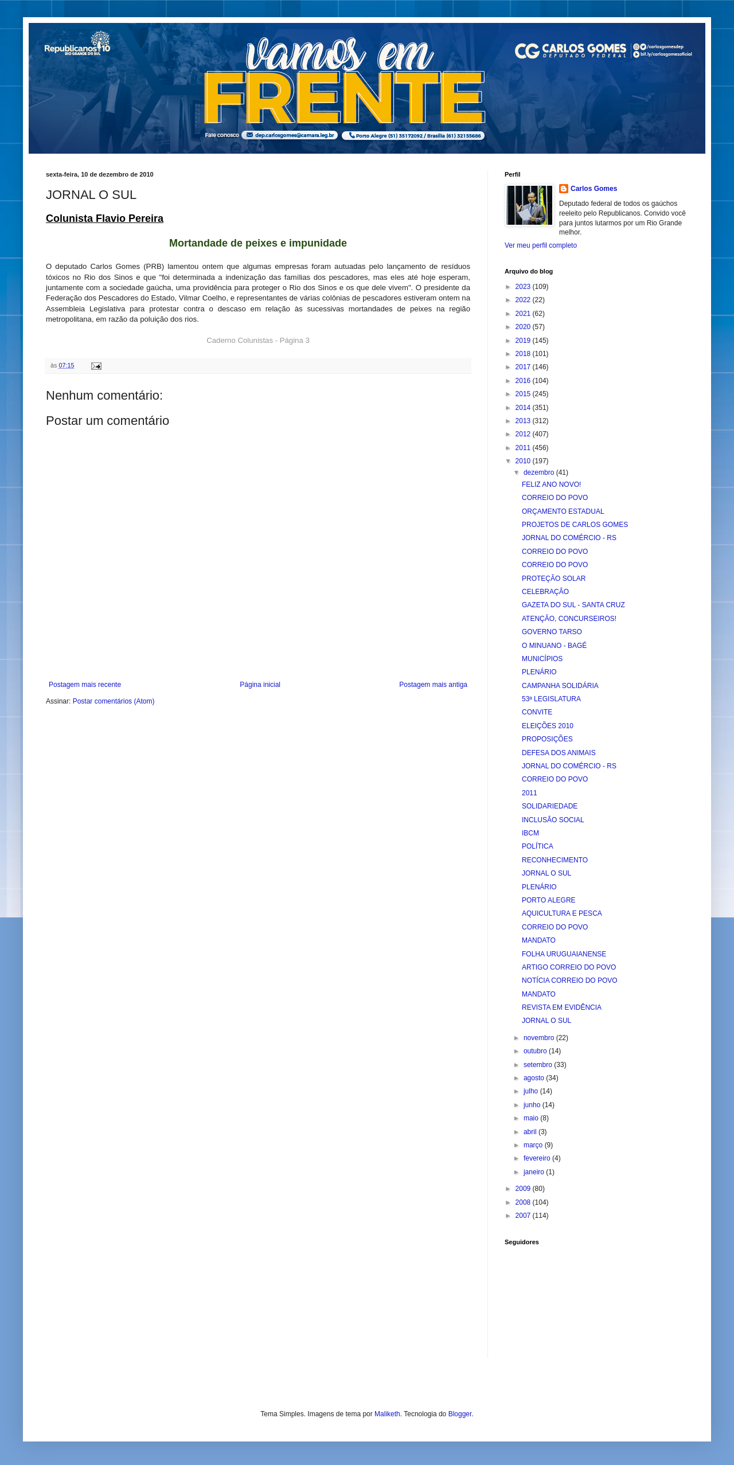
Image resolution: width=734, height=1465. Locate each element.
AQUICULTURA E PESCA (562, 913)
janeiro (535, 1172)
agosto (535, 1078)
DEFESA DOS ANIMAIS (559, 753)
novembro (540, 1038)
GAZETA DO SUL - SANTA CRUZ (573, 605)
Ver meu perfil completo (541, 245)
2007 (524, 1216)
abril (531, 1132)
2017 (524, 367)
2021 (524, 314)
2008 (524, 1202)
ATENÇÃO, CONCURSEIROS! (569, 619)
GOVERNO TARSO (552, 632)
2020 (524, 327)
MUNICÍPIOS (542, 659)
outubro (536, 1051)
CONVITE (537, 712)
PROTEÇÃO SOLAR (553, 579)
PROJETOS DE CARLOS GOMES (575, 525)
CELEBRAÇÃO (545, 592)
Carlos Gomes (594, 189)
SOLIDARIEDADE (549, 806)
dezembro (540, 472)
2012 (524, 434)
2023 (524, 287)
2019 (524, 341)
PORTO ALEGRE (549, 900)
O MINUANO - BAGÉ (554, 646)
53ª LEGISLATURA (551, 699)
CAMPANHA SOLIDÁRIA (560, 686)
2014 (524, 408)
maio (532, 1118)
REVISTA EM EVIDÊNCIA (562, 1007)
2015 (524, 394)
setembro (539, 1065)
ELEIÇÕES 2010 (547, 726)
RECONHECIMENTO (555, 860)
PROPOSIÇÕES (547, 739)
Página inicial (260, 685)
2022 (524, 300)
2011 (524, 448)
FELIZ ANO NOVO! (551, 484)
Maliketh (387, 1414)
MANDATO (539, 940)
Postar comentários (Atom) (114, 701)
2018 (524, 354)
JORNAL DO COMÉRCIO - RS (569, 538)
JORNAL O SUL (546, 873)
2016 (524, 381)
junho (533, 1105)
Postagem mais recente (85, 685)
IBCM (530, 833)
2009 (524, 1189)
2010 (524, 461)
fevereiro (538, 1158)
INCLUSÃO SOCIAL (553, 820)
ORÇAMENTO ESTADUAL (563, 511)
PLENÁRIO (539, 672)
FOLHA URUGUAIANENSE (564, 954)
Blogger (460, 1414)
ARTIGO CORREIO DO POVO (569, 967)
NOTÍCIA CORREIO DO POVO (570, 980)
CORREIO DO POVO (555, 498)
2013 (524, 421)
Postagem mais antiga (433, 685)
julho (532, 1091)
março (534, 1145)
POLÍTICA (537, 846)
